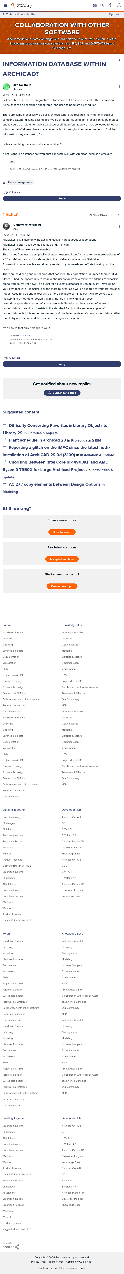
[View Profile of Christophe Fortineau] (27, 225)
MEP (64, 705)
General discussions (14, 705)
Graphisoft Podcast (13, 841)
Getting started (70, 644)
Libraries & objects (43, 433)
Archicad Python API (73, 841)
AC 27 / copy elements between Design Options (55, 484)
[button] (6, 192)
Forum (7, 625)
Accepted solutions (62, 559)
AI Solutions (9, 829)
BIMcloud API (69, 835)
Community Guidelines (78, 1261)
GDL (64, 823)
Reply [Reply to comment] (62, 364)
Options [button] (114, 14)
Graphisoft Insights (13, 817)
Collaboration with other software (21, 699)
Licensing (8, 638)
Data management (20, 182)
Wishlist (7, 853)
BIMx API (67, 829)
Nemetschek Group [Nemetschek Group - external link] (75, 1268)
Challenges (9, 823)
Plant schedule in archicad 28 (37, 440)
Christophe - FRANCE (20, 335)
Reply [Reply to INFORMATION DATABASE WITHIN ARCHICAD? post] (62, 198)
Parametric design (12, 681)
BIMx (5, 669)
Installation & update (97, 455)
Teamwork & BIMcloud (15, 693)
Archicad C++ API (71, 817)
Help (110, 5)
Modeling (10, 491)
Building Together (14, 810)
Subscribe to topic (64, 393)
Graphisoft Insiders (13, 835)
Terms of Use (56, 1261)
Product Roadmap (12, 859)
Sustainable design (13, 687)
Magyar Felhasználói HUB (17, 866)
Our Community (11, 711)
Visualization (9, 663)
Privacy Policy (38, 1261)
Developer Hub (71, 810)
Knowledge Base (72, 625)
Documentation (11, 657)
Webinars (8, 847)
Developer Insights (72, 847)
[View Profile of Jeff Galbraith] (22, 85)
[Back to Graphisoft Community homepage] (21, 5)
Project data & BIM (86, 440)
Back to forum (62, 532)
